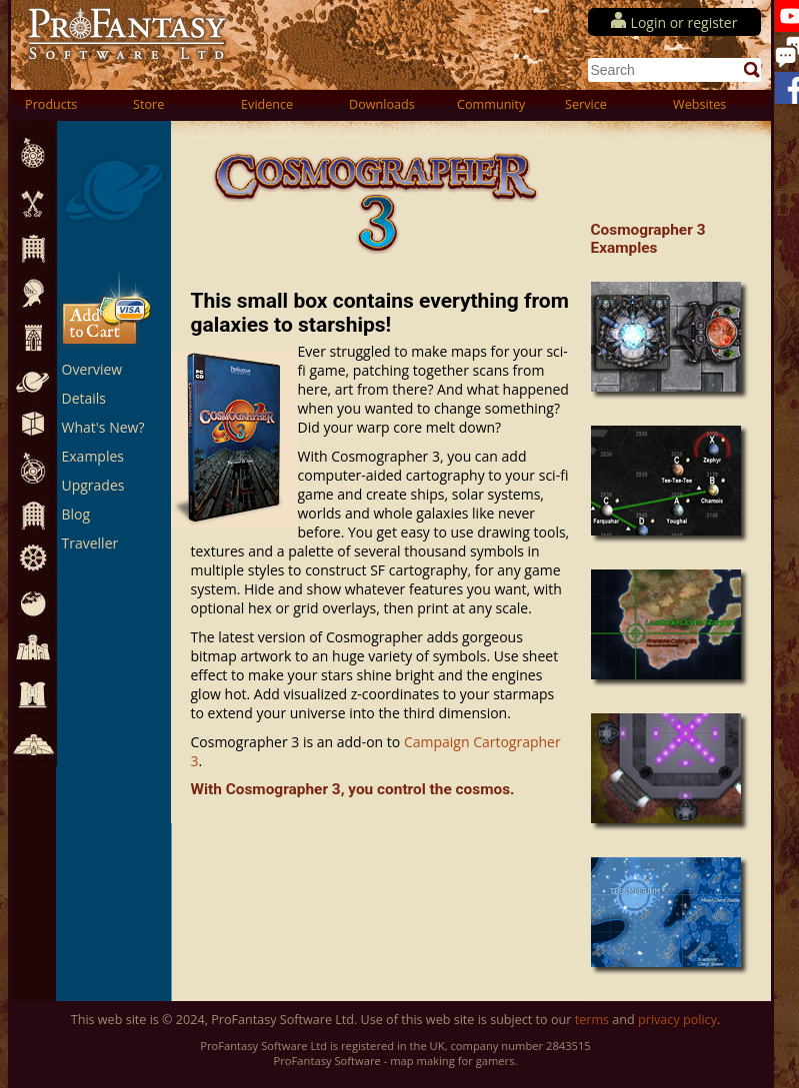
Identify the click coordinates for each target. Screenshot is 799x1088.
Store (148, 104)
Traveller (90, 543)
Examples (93, 456)
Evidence (267, 104)
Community (491, 104)
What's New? (103, 427)
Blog (76, 514)
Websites (699, 104)
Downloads (382, 104)
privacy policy (677, 1019)
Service (586, 104)
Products (51, 104)
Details (84, 398)
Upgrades (93, 485)
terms (592, 1019)
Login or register (684, 22)
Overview (92, 369)
